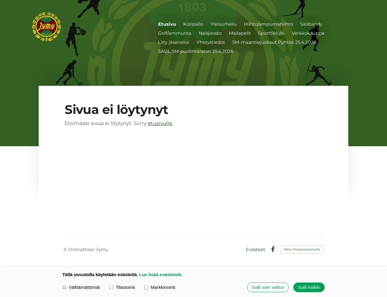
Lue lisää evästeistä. (160, 274)
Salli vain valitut (268, 287)
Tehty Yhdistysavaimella (302, 249)
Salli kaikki (309, 287)
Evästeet (255, 249)
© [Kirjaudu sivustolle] (65, 249)
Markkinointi (159, 287)
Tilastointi (122, 287)
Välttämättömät (81, 287)
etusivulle (160, 123)
